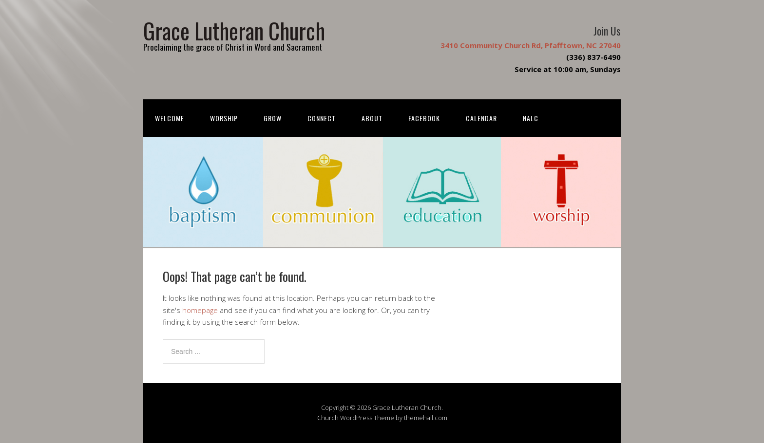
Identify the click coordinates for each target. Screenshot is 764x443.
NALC (530, 118)
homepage (200, 310)
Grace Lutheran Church (234, 30)
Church (328, 417)
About (372, 118)
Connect (321, 118)
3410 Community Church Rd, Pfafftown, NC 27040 (530, 45)
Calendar (481, 118)
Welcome (169, 118)
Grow (273, 118)
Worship (224, 118)
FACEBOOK (424, 118)
